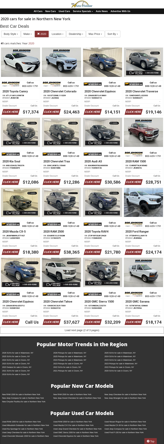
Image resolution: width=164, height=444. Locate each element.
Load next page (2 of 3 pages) (82, 330)
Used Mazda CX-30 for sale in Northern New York (125, 425)
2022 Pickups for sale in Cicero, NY (119, 367)
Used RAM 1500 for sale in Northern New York (21, 422)
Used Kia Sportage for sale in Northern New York (22, 429)
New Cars (50, 11)
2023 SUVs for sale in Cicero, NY (16, 364)
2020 (41, 33)
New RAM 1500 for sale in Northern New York (21, 394)
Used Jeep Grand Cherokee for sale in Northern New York (77, 429)
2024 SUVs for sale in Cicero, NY (16, 360)
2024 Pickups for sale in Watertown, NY (69, 360)
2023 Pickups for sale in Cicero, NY (68, 364)
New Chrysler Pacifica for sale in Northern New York (23, 402)
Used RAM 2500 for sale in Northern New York (72, 422)
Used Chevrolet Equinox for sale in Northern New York (75, 436)
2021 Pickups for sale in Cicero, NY (68, 371)
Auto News (102, 11)
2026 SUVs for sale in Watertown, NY (17, 353)
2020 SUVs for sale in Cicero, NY (118, 371)
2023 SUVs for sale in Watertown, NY (120, 360)
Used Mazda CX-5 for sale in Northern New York (73, 425)
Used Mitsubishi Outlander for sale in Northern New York (25, 425)
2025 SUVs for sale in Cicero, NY (16, 356)
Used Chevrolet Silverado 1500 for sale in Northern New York (25, 436)
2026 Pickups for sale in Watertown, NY (69, 353)
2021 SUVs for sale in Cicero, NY (16, 371)
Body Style (11, 34)
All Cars (38, 11)
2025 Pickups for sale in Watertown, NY (69, 356)
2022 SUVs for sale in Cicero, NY (67, 367)
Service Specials (83, 11)
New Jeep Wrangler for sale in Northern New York (125, 398)
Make (27, 34)
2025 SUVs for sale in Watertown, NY (120, 353)
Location (57, 34)
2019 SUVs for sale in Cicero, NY (16, 374)
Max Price (95, 34)
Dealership (76, 34)
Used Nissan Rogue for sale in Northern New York (125, 422)
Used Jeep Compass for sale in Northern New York (125, 429)
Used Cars (64, 11)
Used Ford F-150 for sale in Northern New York (124, 432)
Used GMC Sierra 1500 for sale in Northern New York (75, 432)
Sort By (113, 34)
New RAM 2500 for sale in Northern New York (72, 394)
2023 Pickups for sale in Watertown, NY (120, 364)
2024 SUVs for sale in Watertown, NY (120, 356)
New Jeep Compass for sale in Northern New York (23, 398)
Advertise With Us (120, 11)
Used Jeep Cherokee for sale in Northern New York (23, 432)
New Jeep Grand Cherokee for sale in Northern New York (77, 398)
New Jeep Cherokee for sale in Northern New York (125, 394)
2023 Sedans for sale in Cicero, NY (16, 367)
